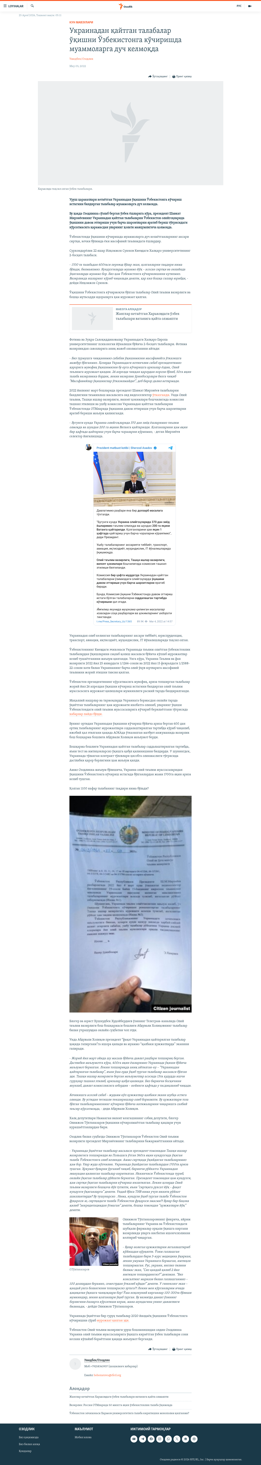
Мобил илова (83, 1437)
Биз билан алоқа (29, 1444)
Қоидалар (25, 1451)
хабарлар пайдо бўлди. (86, 714)
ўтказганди (160, 395)
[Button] (158, 76)
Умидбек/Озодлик (81, 59)
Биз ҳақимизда (29, 1437)
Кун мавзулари (81, 22)
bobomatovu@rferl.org (107, 1375)
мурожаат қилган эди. (113, 1320)
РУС (239, 6)
